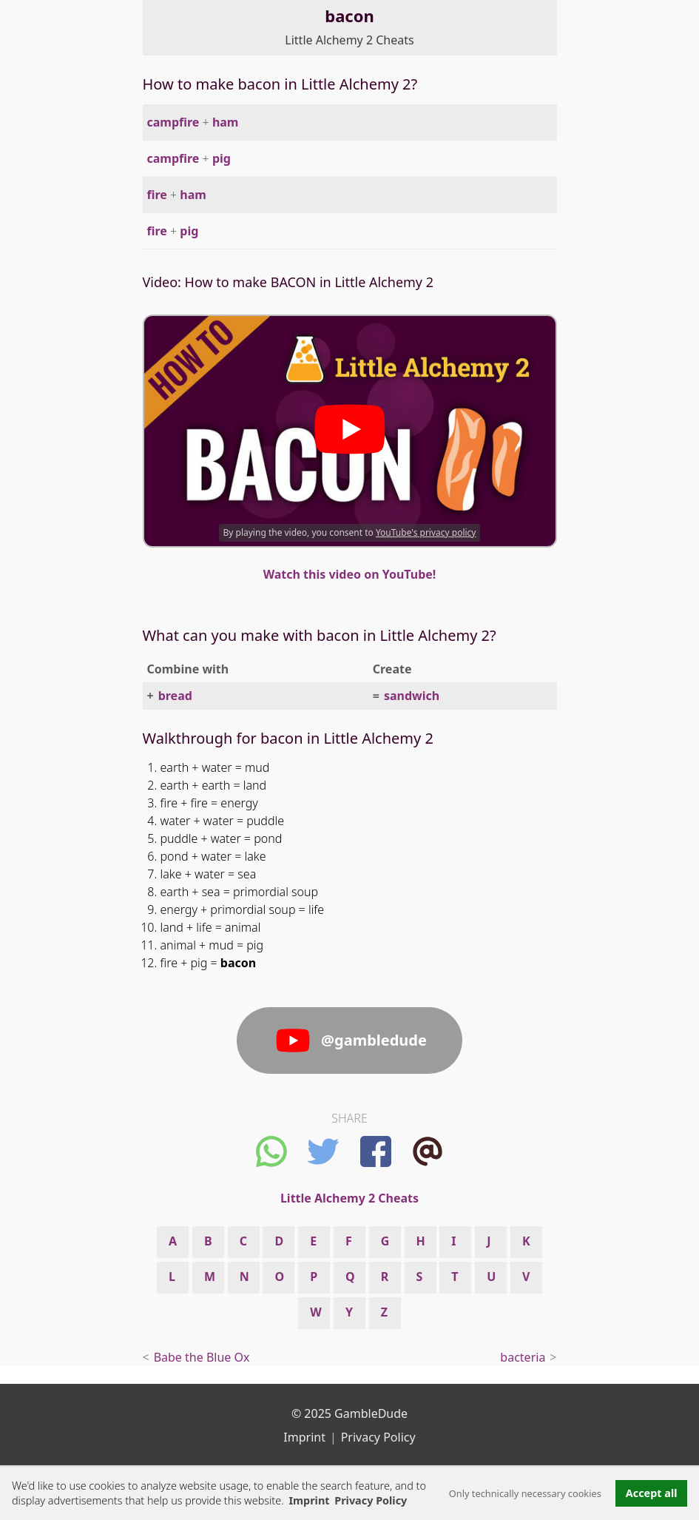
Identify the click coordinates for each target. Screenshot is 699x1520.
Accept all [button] (652, 1493)
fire (157, 194)
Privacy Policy (378, 1437)
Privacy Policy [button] (370, 1500)
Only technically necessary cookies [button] (525, 1493)
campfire (173, 122)
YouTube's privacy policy (426, 532)
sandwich (411, 695)
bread (175, 695)
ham (225, 122)
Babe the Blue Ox (202, 1357)
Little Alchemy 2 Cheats (349, 40)
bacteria (522, 1357)
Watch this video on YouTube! (349, 574)
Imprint (308, 1500)
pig (221, 158)
